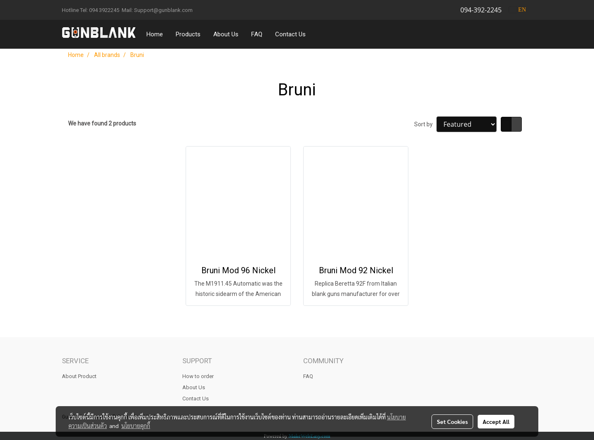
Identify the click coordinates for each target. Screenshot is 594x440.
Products (188, 34)
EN (517, 10)
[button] (319, 34)
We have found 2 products (102, 123)
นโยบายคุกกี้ (135, 425)
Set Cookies (452, 421)
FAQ (256, 34)
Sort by (425, 124)
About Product (79, 376)
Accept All (496, 421)
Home (154, 34)
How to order (198, 376)
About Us (225, 34)
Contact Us (290, 34)
